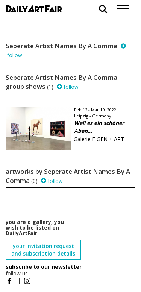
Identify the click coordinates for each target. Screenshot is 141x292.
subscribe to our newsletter (44, 266)
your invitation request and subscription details (43, 249)
